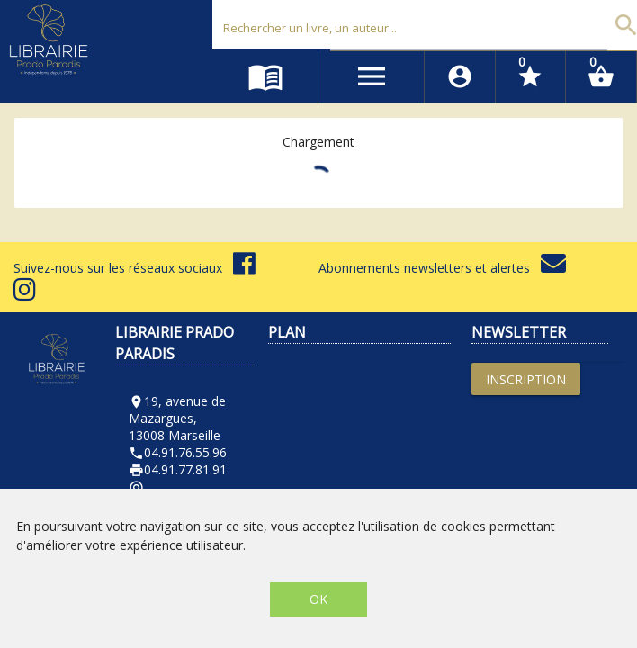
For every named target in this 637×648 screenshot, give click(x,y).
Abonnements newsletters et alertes (442, 267)
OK (318, 599)
